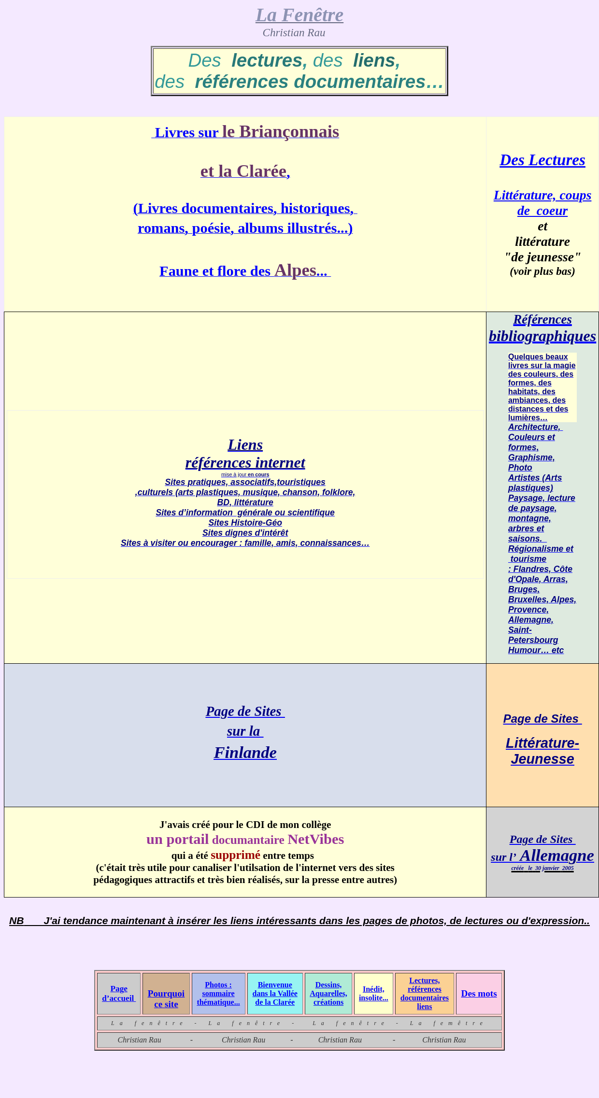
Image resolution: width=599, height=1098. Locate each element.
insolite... (373, 998)
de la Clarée (275, 1002)
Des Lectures (542, 160)
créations (328, 1002)
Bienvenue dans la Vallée (275, 989)
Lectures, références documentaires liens (424, 993)
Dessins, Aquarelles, (328, 989)
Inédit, (374, 989)
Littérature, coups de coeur (543, 202)
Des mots (479, 993)
